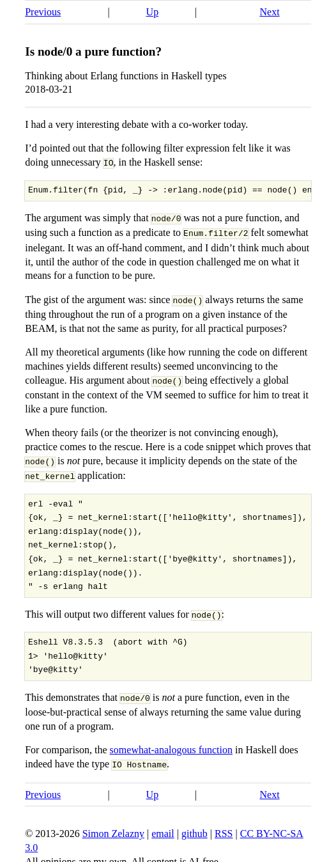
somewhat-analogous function (171, 744)
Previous (43, 11)
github (194, 827)
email (162, 827)
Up (152, 11)
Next (269, 11)
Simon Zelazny (113, 827)
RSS (224, 827)
